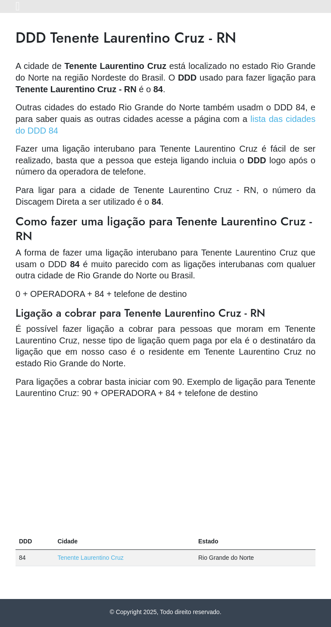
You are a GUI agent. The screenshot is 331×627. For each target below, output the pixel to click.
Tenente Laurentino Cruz (90, 557)
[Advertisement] (165, 466)
